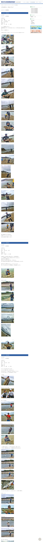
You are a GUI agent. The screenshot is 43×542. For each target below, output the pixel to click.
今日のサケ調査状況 (5, 242)
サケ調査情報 (7, 358)
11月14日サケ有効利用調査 (34, 9)
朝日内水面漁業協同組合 (8, 2)
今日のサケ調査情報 (5, 355)
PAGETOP (40, 539)
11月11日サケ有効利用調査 (34, 12)
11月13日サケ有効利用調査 (34, 10)
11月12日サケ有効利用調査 (34, 11)
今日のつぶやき (33, 23)
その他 (32, 21)
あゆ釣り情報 (32, 20)
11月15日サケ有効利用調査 (34, 8)
